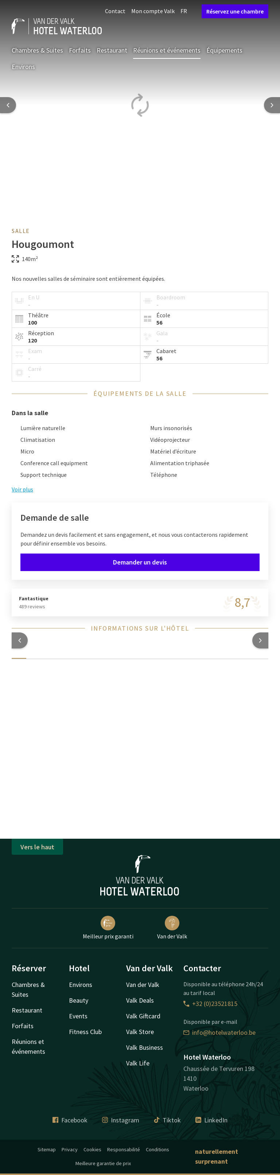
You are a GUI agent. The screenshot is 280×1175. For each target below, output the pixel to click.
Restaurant (112, 50)
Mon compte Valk (153, 11)
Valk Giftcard (143, 1016)
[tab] (19, 654)
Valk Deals (140, 1000)
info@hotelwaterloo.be (219, 1032)
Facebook (70, 1120)
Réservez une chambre (235, 11)
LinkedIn (211, 1120)
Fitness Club (85, 1031)
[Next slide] (272, 105)
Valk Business (144, 1047)
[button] (20, 640)
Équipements (224, 50)
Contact (115, 11)
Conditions (157, 1149)
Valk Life (137, 1063)
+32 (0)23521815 (210, 1003)
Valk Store (140, 1031)
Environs (23, 66)
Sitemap (47, 1149)
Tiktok (167, 1120)
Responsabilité (123, 1149)
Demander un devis (140, 562)
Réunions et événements (167, 50)
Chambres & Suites (37, 50)
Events (78, 1016)
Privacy (70, 1149)
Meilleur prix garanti (108, 928)
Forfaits (80, 50)
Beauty (78, 1000)
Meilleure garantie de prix (103, 1163)
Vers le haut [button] (37, 847)
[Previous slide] (8, 105)
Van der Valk (172, 928)
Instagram (120, 1120)
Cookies (92, 1149)
